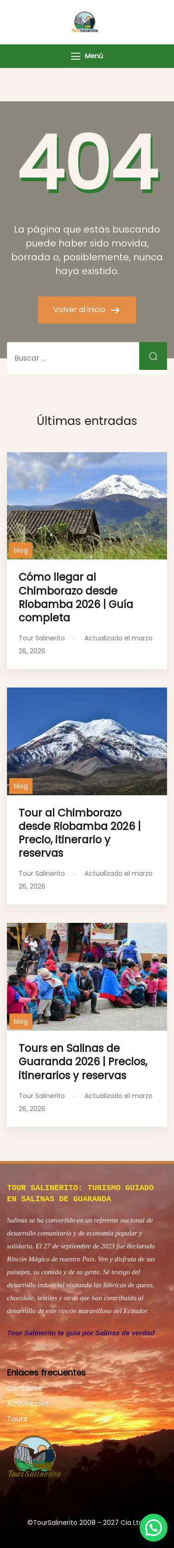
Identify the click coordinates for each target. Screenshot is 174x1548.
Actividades (28, 1401)
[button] (154, 1528)
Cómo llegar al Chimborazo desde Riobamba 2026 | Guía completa (76, 597)
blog (21, 550)
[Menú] (75, 56)
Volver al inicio (80, 309)
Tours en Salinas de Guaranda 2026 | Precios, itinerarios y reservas (83, 1061)
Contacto (24, 1386)
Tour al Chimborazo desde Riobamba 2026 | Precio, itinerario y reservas (80, 832)
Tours (17, 1417)
